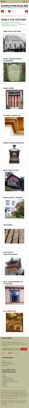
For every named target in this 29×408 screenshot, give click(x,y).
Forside (2, 15)
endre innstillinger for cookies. (10, 398)
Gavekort (4, 383)
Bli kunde (4, 376)
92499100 (11, 402)
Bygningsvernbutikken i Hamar (10, 381)
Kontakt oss (5, 386)
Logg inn (4, 384)
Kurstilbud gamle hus (7, 378)
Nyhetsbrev (5, 365)
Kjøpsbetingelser (6, 362)
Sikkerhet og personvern (8, 364)
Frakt (3, 360)
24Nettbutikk (10, 405)
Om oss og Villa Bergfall (8, 379)
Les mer (25, 396)
